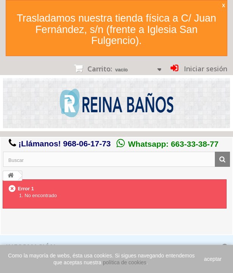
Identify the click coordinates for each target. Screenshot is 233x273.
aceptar (213, 259)
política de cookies (124, 262)
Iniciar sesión (204, 68)
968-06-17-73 (87, 143)
